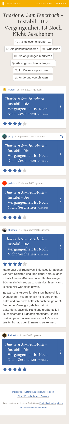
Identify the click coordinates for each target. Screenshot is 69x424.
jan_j (10, 136)
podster (12, 183)
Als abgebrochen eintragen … (33, 63)
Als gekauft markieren (22, 48)
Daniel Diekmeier (47, 403)
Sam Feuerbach (42, 15)
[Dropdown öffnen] (60, 106)
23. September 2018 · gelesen (34, 230)
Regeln (51, 392)
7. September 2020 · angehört (30, 136)
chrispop (12, 230)
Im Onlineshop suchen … (33, 70)
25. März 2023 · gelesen (29, 89)
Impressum (17, 392)
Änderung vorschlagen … (33, 77)
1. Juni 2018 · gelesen (31, 335)
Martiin (11, 89)
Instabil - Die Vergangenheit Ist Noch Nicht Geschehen (33, 27)
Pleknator (13, 335)
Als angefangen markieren (33, 56)
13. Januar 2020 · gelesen (31, 183)
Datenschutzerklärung (35, 392)
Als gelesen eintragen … (33, 41)
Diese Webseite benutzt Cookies (32, 396)
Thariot (11, 15)
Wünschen (51, 48)
